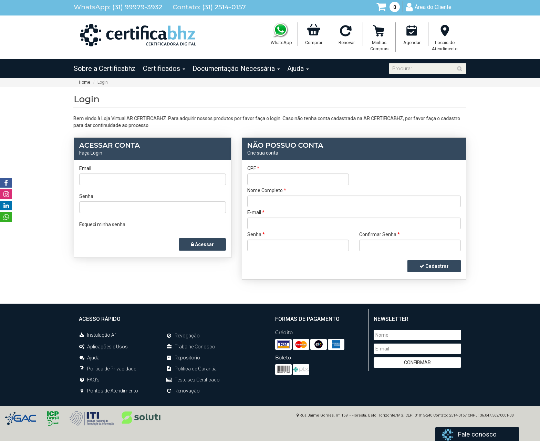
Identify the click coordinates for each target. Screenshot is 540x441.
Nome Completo (266, 190)
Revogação (183, 335)
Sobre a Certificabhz (105, 68)
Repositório (183, 357)
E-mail (255, 212)
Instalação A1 (98, 335)
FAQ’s (89, 379)
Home (84, 82)
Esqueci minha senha (102, 224)
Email (85, 168)
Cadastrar (434, 266)
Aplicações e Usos (103, 346)
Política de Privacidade (107, 368)
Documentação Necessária (236, 68)
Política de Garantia (191, 368)
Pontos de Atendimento (108, 390)
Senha (86, 196)
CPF (253, 168)
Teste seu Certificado (193, 379)
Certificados (164, 68)
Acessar (202, 244)
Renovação (183, 390)
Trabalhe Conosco (190, 346)
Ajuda (298, 68)
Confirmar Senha (379, 234)
